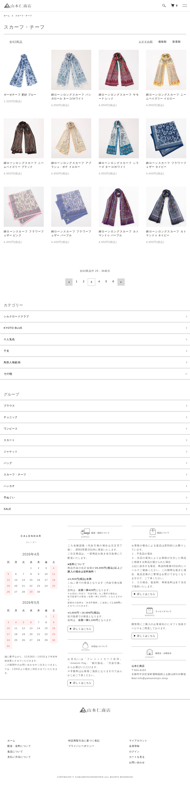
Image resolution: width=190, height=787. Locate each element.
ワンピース (11, 429)
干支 (7, 350)
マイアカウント (134, 743)
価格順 (162, 41)
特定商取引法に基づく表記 (80, 743)
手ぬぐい (10, 499)
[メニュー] (184, 5)
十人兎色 (10, 338)
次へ (120, 281)
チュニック (11, 417)
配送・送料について (15, 748)
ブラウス (10, 405)
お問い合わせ (133, 765)
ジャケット (11, 452)
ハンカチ (10, 488)
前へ (70, 281)
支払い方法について (15, 759)
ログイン (130, 754)
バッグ (8, 464)
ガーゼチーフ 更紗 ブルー (20, 94)
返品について (11, 754)
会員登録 (130, 748)
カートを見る (133, 759)
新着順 (176, 41)
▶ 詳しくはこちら (80, 631)
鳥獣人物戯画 (13, 362)
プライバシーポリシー (78, 748)
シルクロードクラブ (17, 315)
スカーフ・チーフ (26, 15)
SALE (8, 511)
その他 (8, 373)
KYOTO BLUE (14, 326)
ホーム (7, 15)
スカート (10, 441)
